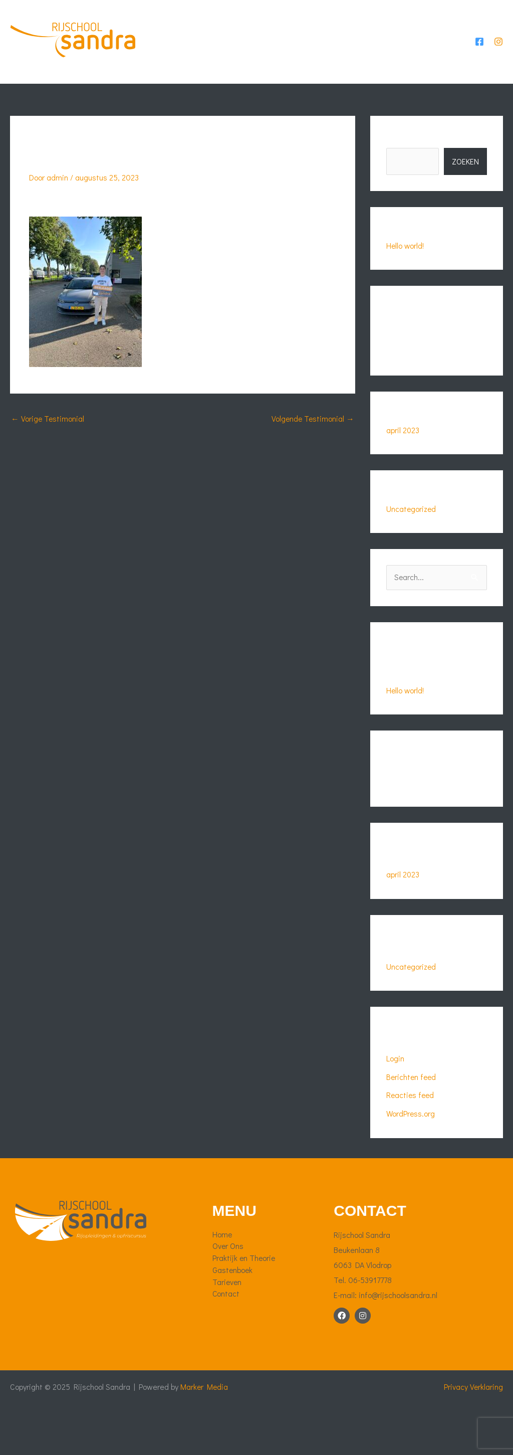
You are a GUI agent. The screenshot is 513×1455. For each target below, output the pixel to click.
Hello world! (405, 272)
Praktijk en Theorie (289, 27)
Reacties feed (411, 1120)
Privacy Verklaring (473, 1410)
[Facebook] (479, 55)
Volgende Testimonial (312, 445)
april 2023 (403, 456)
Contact (178, 82)
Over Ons (216, 27)
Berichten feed (412, 1102)
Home (171, 27)
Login (395, 1083)
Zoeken (398, 166)
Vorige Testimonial (48, 445)
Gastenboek (367, 27)
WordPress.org (411, 1138)
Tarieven (422, 27)
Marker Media (206, 1410)
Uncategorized (411, 534)
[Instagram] (498, 55)
